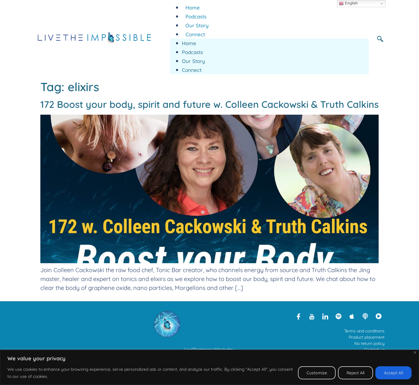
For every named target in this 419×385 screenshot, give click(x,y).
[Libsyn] (365, 316)
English (348, 3)
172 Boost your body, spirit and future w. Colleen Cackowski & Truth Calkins (209, 104)
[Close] (415, 352)
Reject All (355, 372)
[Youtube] (311, 316)
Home (192, 7)
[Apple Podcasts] (351, 316)
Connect (195, 34)
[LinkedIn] (325, 316)
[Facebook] (298, 316)
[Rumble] (378, 316)
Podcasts (196, 16)
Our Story (197, 25)
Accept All (393, 372)
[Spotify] (338, 316)
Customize (317, 372)
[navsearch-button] (382, 39)
